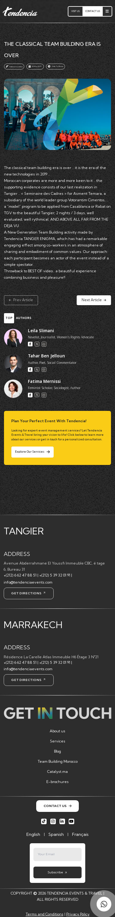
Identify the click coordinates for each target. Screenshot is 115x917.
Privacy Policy (78, 914)
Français (80, 834)
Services (57, 741)
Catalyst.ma (57, 771)
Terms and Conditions (44, 914)
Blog (57, 751)
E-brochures (57, 781)
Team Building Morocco (58, 761)
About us (57, 731)
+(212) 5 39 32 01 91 (54, 575)
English (33, 834)
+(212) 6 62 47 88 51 (20, 575)
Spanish (56, 834)
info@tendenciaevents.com (28, 582)
